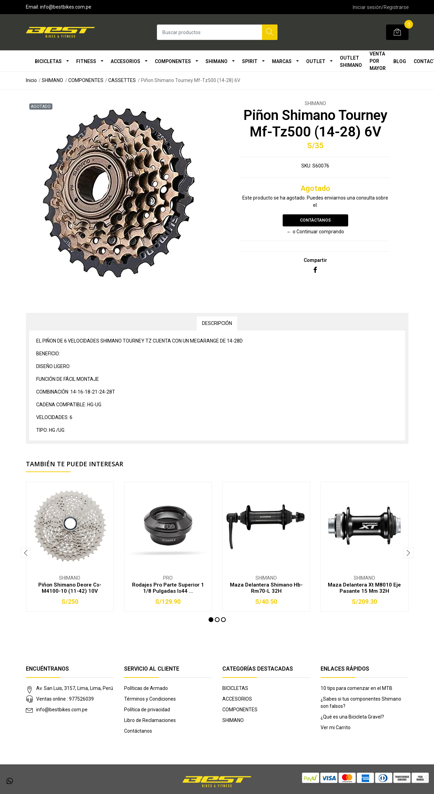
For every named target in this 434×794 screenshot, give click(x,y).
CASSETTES (122, 80)
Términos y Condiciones (150, 699)
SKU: (306, 166)
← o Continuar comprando (315, 231)
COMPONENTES (173, 61)
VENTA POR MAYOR (378, 61)
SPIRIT (250, 61)
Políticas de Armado (146, 688)
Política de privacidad (147, 709)
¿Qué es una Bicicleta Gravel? (352, 717)
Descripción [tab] (217, 323)
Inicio (31, 80)
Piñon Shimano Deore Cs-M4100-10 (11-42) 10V (69, 588)
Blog (399, 61)
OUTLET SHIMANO (351, 61)
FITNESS (86, 61)
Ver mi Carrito (336, 727)
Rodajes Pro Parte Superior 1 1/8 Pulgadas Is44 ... (168, 588)
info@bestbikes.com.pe (62, 709)
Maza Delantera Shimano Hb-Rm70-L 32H (266, 588)
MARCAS (282, 61)
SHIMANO (216, 61)
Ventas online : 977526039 (65, 699)
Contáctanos (315, 220)
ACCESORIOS (125, 61)
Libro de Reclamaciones (150, 720)
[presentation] (26, 553)
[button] (211, 619)
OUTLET (315, 61)
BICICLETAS (48, 61)
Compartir (315, 260)
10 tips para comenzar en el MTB (356, 688)
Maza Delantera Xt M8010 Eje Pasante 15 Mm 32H (364, 588)
